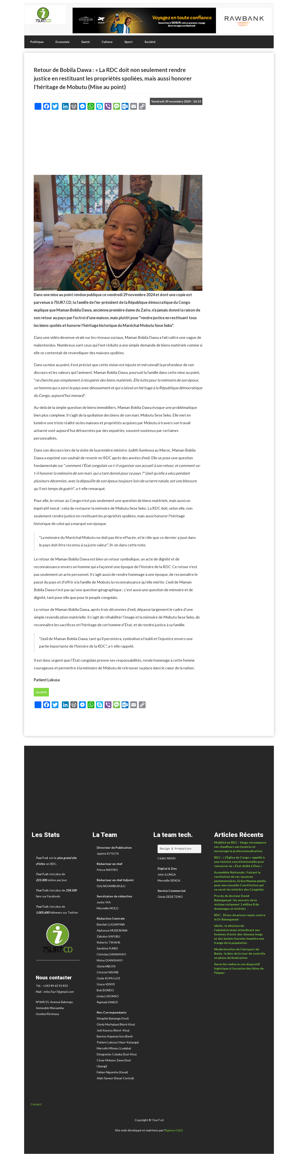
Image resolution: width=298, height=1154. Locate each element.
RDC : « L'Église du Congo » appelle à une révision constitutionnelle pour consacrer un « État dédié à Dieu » (239, 862)
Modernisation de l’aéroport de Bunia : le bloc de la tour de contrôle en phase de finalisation (239, 953)
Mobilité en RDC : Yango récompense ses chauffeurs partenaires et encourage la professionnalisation (240, 847)
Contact (36, 1104)
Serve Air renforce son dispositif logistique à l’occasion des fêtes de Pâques (239, 968)
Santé (85, 42)
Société (150, 42)
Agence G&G (174, 1130)
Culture (107, 42)
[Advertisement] (118, 144)
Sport (128, 42)
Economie (62, 42)
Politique (37, 42)
